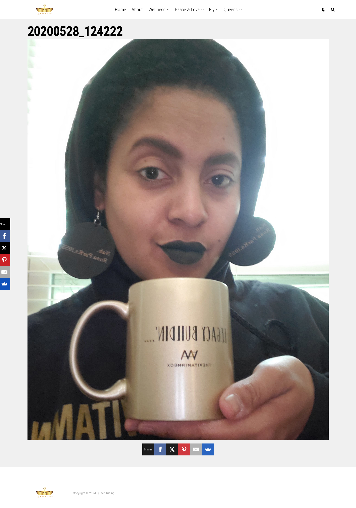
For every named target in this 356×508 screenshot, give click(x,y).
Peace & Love (187, 9)
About (137, 9)
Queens (231, 9)
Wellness (156, 9)
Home (120, 9)
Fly (211, 9)
